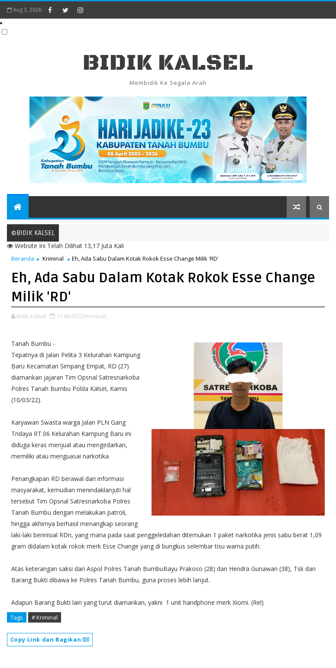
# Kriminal (45, 617)
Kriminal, (96, 316)
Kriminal (53, 258)
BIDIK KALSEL (168, 63)
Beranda (22, 258)
